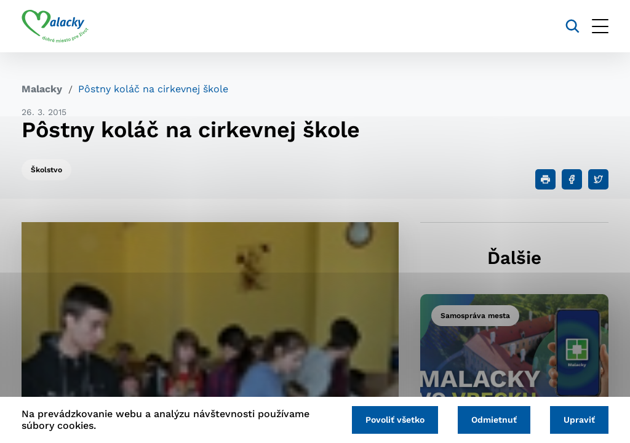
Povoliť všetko (395, 420)
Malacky (42, 89)
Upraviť (579, 420)
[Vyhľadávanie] (572, 26)
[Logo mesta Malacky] (55, 26)
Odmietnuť (494, 420)
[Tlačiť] (545, 179)
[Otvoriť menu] (600, 26)
